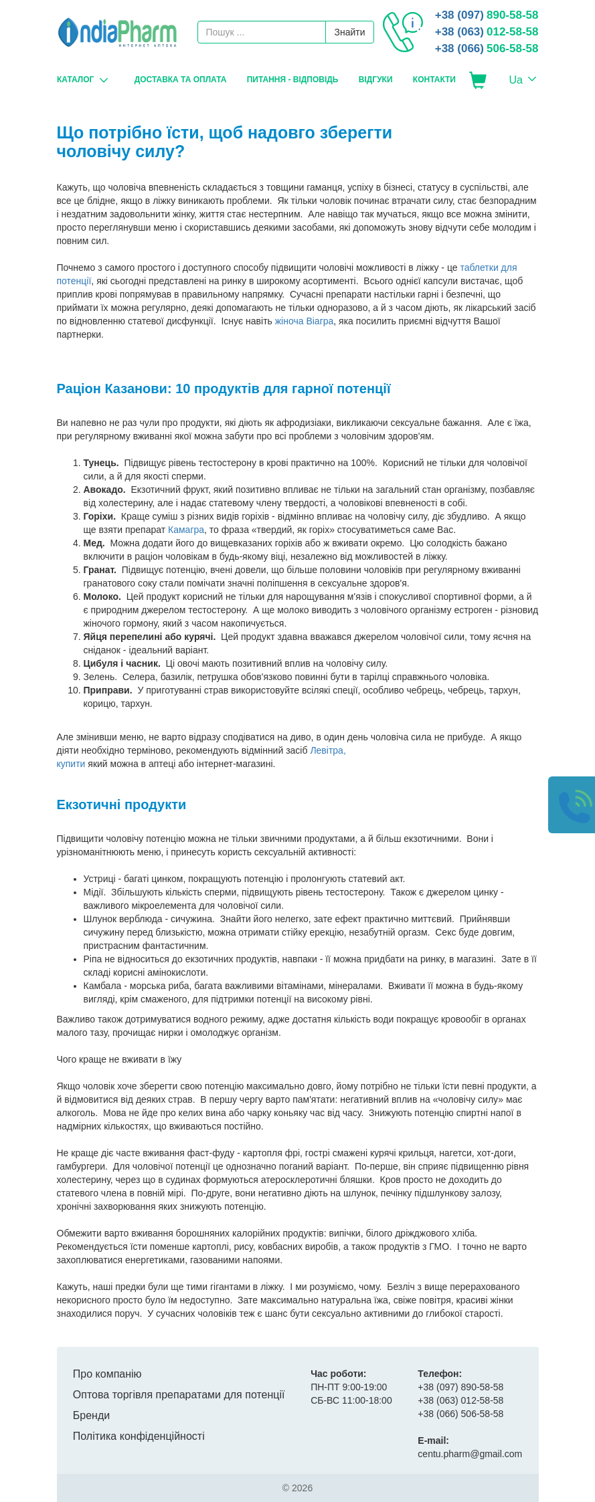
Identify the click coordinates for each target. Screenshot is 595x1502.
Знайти (349, 32)
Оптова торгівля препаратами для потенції (179, 1394)
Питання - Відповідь (292, 79)
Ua (516, 80)
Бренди (91, 1415)
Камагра (186, 529)
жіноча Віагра (304, 321)
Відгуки (375, 79)
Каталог (75, 79)
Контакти (433, 79)
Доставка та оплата (180, 79)
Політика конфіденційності (139, 1436)
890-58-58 (487, 15)
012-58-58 (487, 31)
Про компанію (107, 1374)
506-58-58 (487, 48)
